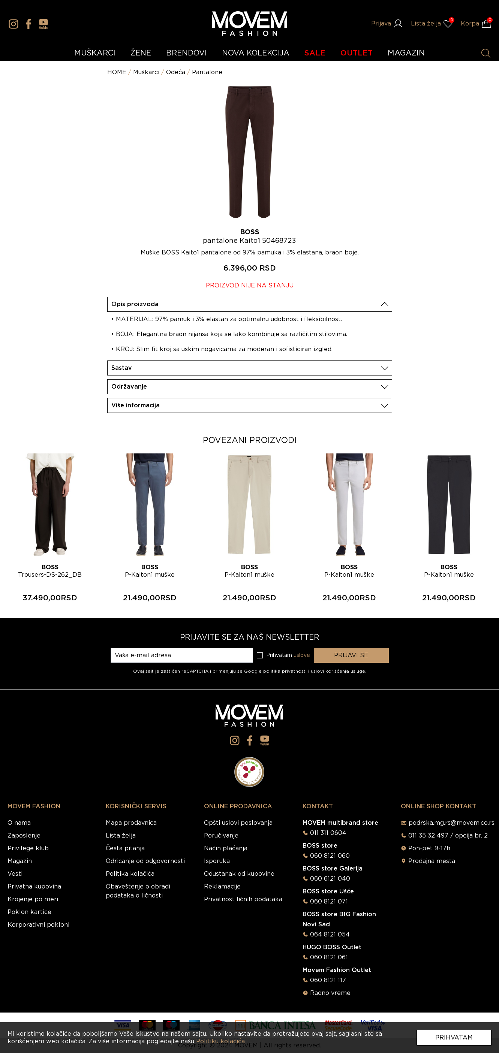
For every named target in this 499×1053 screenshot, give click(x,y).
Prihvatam (454, 1038)
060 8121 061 (329, 957)
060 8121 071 (329, 902)
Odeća (175, 72)
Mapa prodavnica (131, 823)
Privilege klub (28, 848)
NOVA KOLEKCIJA (255, 53)
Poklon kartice (29, 912)
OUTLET (356, 53)
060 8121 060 (330, 856)
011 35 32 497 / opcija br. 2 (448, 836)
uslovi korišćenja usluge (338, 671)
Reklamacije (222, 887)
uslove (302, 655)
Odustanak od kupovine (239, 874)
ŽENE (140, 53)
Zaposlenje (23, 836)
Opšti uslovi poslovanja (238, 823)
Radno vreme (330, 993)
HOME (116, 72)
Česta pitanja (125, 848)
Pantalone (207, 72)
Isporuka (217, 861)
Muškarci (146, 72)
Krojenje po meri (32, 899)
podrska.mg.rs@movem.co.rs (452, 823)
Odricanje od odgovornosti (145, 861)
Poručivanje (221, 836)
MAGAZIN (406, 53)
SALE (314, 53)
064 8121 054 (330, 935)
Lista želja (121, 836)
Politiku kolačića (220, 1041)
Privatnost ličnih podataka (243, 899)
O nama (19, 823)
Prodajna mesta (431, 861)
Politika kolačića (130, 874)
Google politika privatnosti (276, 671)
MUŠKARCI (94, 53)
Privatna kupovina (34, 887)
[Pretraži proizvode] (486, 53)
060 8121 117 (328, 980)
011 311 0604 (328, 833)
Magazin (19, 861)
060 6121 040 (330, 879)
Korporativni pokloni (38, 925)
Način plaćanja (225, 848)
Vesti (14, 874)
